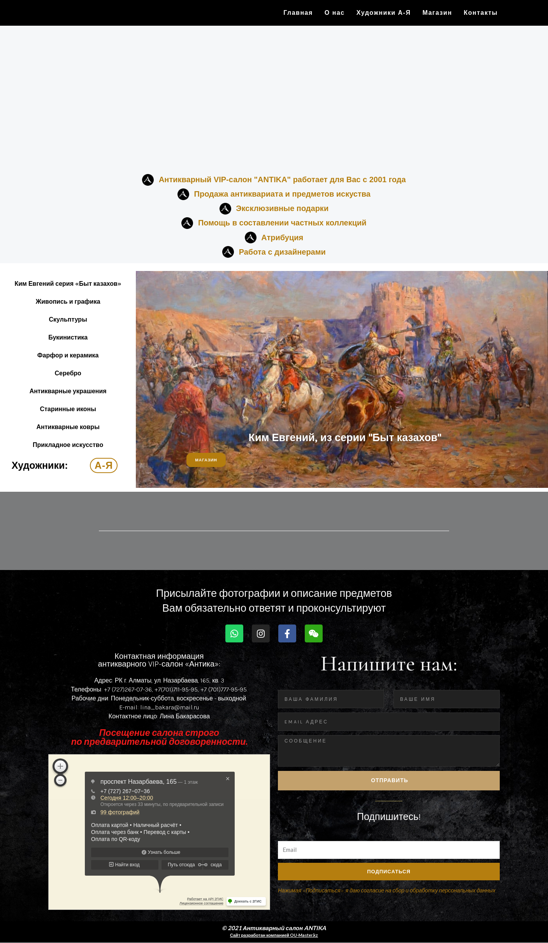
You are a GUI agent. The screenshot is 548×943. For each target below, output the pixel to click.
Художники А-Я (384, 12)
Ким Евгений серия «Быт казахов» (67, 283)
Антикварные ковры (68, 427)
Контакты (481, 12)
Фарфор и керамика (68, 355)
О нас (335, 12)
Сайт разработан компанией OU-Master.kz (274, 935)
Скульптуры (68, 319)
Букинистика (68, 337)
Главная (298, 12)
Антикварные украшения (68, 391)
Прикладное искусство (68, 445)
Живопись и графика (68, 301)
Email (285, 837)
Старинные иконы (68, 409)
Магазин (437, 12)
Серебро (68, 373)
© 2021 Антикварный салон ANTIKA (274, 928)
